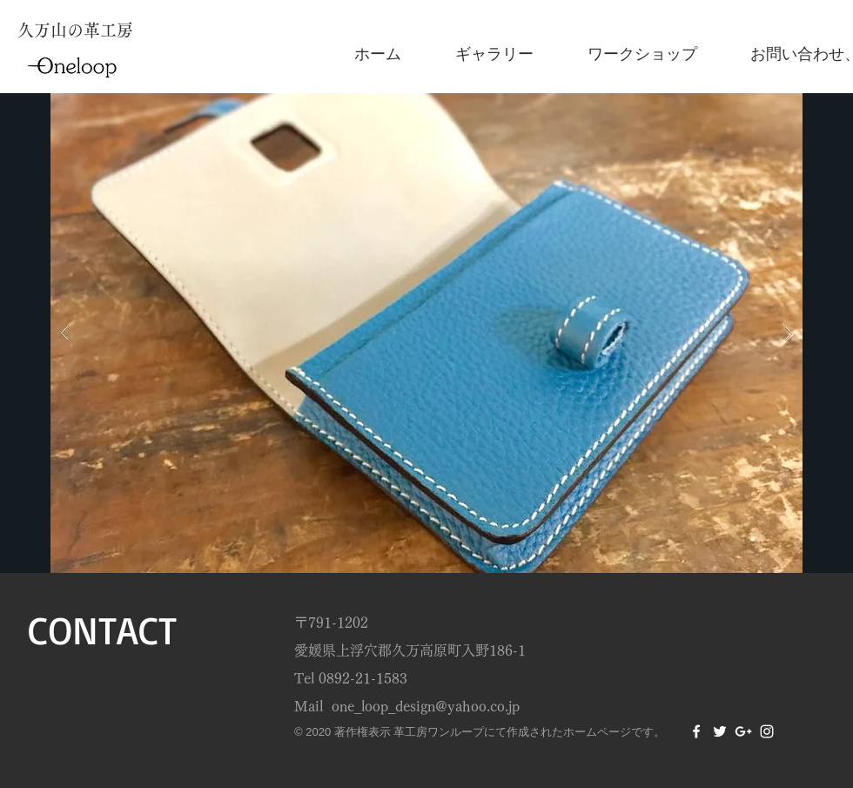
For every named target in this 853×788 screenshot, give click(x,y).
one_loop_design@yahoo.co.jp (426, 706)
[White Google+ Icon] (743, 731)
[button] (426, 333)
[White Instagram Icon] (767, 731)
